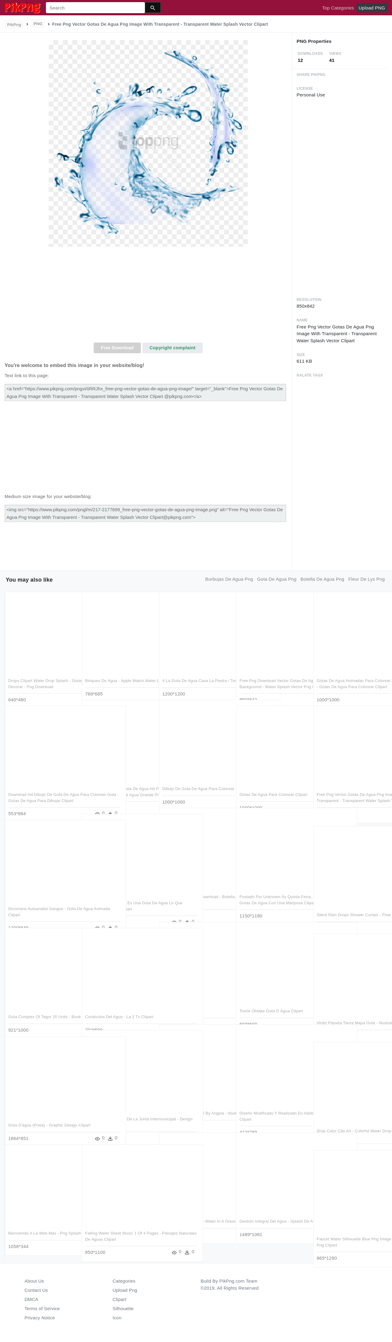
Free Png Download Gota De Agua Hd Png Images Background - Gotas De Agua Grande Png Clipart (118, 782)
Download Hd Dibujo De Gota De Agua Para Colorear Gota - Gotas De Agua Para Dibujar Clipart (42, 788)
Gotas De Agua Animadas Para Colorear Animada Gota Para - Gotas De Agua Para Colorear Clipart (350, 674)
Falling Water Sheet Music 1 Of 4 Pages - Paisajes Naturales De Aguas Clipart (115, 1227)
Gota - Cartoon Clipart (182, 998)
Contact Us (36, 1290)
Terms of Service (42, 1308)
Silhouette (123, 1308)
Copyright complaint (172, 347)
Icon (117, 1317)
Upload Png (125, 1290)
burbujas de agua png (229, 579)
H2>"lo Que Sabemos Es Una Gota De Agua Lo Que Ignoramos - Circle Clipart (118, 896)
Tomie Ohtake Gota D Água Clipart (271, 998)
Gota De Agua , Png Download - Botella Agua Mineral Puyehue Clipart (191, 890)
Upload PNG (372, 7)
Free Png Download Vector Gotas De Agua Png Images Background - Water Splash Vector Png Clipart (273, 674)
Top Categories (338, 7)
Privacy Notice (39, 1317)
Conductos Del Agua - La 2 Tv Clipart (119, 1004)
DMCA (31, 1299)
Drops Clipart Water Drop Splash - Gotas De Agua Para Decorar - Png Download (40, 674)
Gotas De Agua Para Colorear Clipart (273, 782)
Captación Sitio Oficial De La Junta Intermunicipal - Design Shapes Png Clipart (118, 1112)
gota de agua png (276, 579)
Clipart (119, 1299)
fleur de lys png (366, 579)
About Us (34, 1281)
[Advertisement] (148, 296)
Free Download (117, 347)
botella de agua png (322, 579)
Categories (124, 1281)
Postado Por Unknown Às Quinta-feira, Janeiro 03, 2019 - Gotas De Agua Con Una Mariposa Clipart (271, 890)
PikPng (14, 24)
